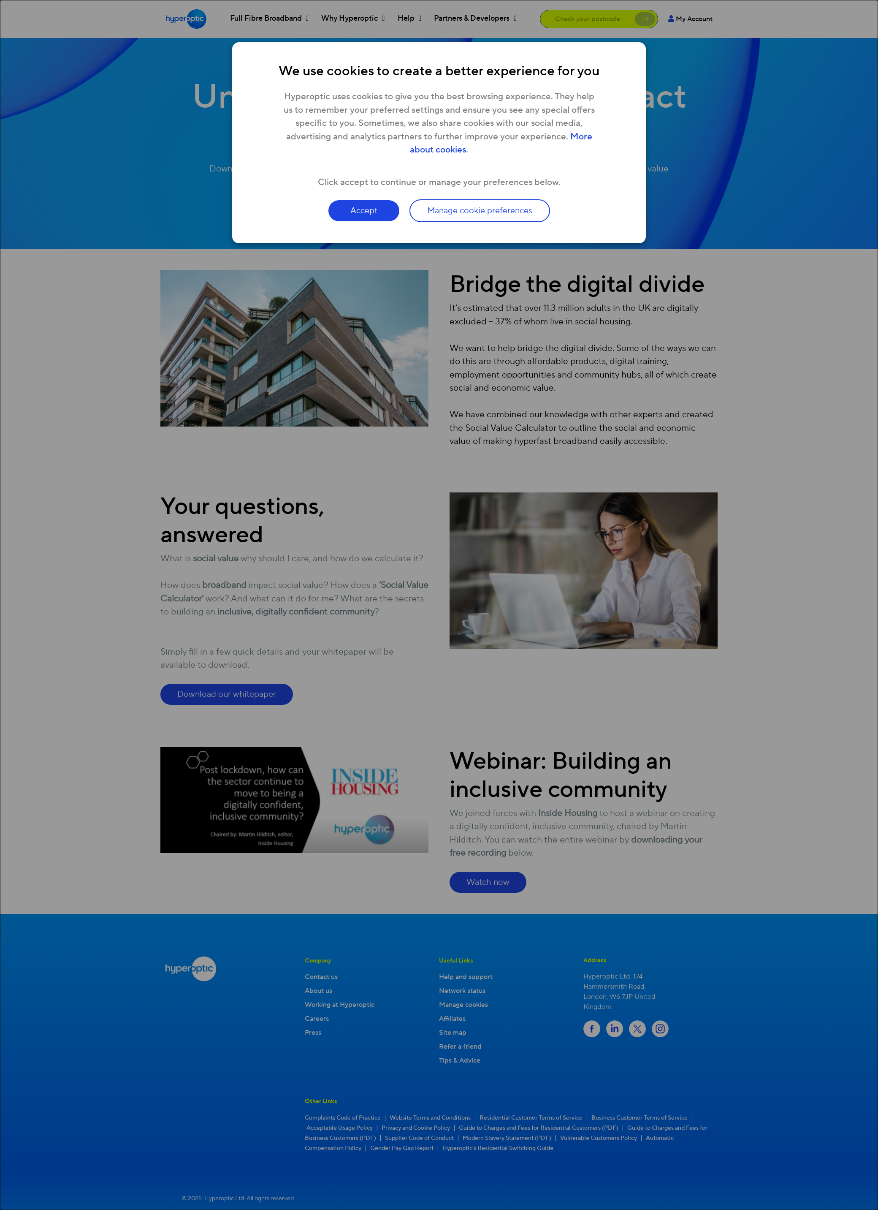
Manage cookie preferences (479, 210)
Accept (363, 210)
